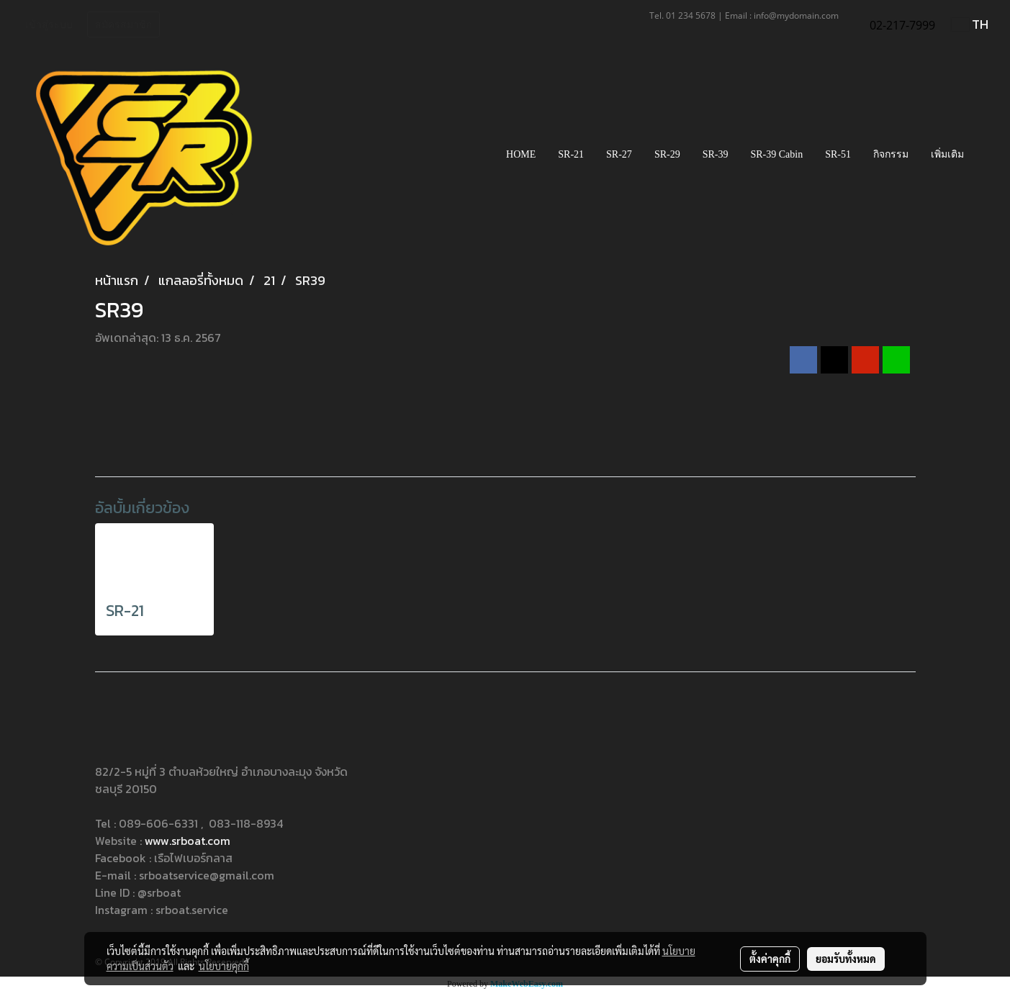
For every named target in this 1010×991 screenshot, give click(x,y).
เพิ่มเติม (947, 154)
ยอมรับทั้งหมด (846, 958)
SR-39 (716, 154)
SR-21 (571, 154)
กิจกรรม (890, 154)
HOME (521, 154)
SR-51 (838, 154)
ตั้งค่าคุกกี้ (769, 958)
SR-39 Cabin (776, 154)
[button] (987, 154)
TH (970, 24)
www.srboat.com (187, 840)
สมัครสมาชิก (123, 24)
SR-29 (667, 154)
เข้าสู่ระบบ (49, 24)
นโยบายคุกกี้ (224, 965)
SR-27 (619, 154)
